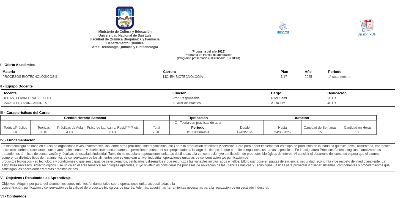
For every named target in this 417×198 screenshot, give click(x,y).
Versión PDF (367, 34)
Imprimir (283, 32)
